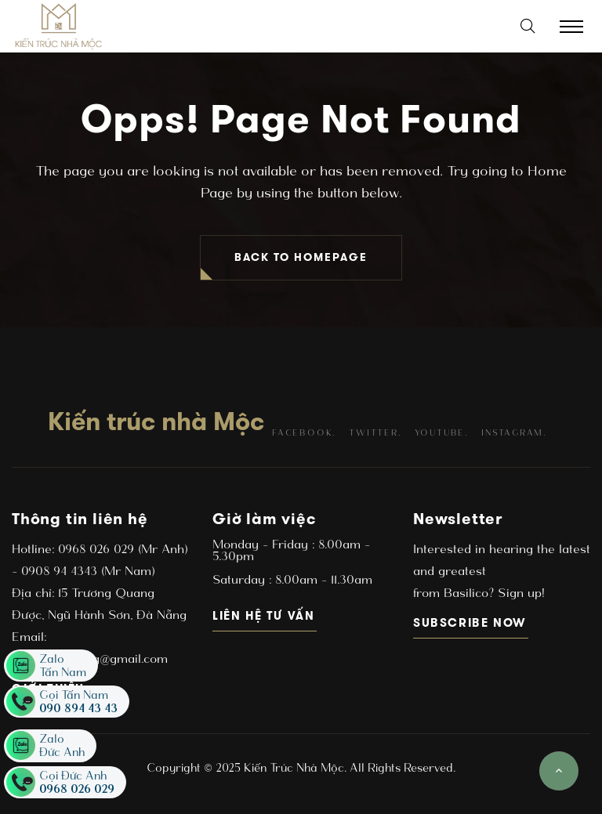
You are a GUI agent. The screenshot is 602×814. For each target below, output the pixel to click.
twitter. (375, 433)
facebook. (303, 433)
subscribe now (470, 622)
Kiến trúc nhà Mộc (156, 421)
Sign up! (519, 592)
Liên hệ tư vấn (264, 615)
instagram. (513, 433)
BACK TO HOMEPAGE (301, 257)
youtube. (441, 433)
